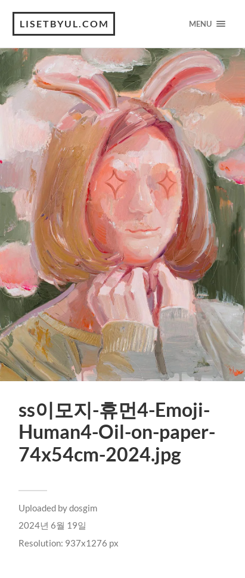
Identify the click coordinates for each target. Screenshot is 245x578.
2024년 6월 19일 (52, 525)
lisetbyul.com (64, 23)
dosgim (83, 507)
